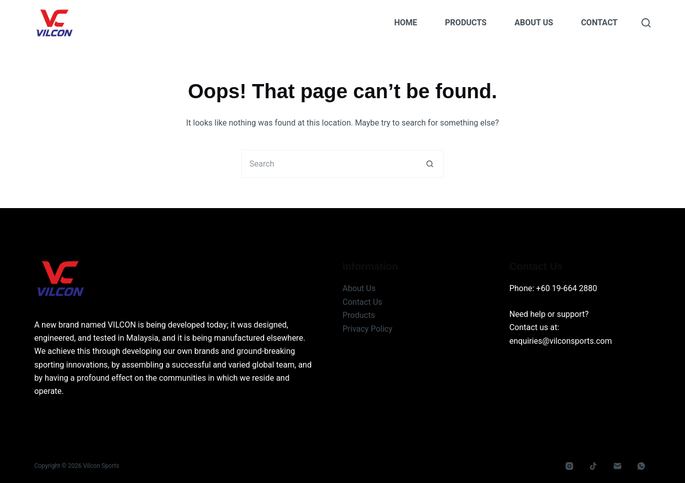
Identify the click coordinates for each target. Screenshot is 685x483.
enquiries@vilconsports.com (560, 341)
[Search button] (430, 164)
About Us (534, 22)
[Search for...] (328, 164)
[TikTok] (593, 466)
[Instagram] (569, 466)
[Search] (646, 22)
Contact (599, 22)
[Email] (617, 466)
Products (466, 22)
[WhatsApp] (641, 466)
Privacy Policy (367, 329)
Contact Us (362, 302)
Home (405, 22)
